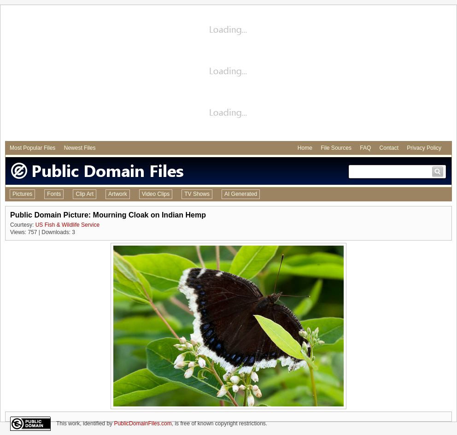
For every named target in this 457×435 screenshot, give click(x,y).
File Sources (336, 148)
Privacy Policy (424, 148)
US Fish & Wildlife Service (67, 225)
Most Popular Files (32, 148)
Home (305, 148)
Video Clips (156, 194)
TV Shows (197, 194)
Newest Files (80, 148)
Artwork (117, 194)
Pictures (22, 194)
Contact (389, 148)
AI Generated (240, 194)
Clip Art (85, 194)
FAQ (365, 148)
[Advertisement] (228, 74)
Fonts (54, 194)
